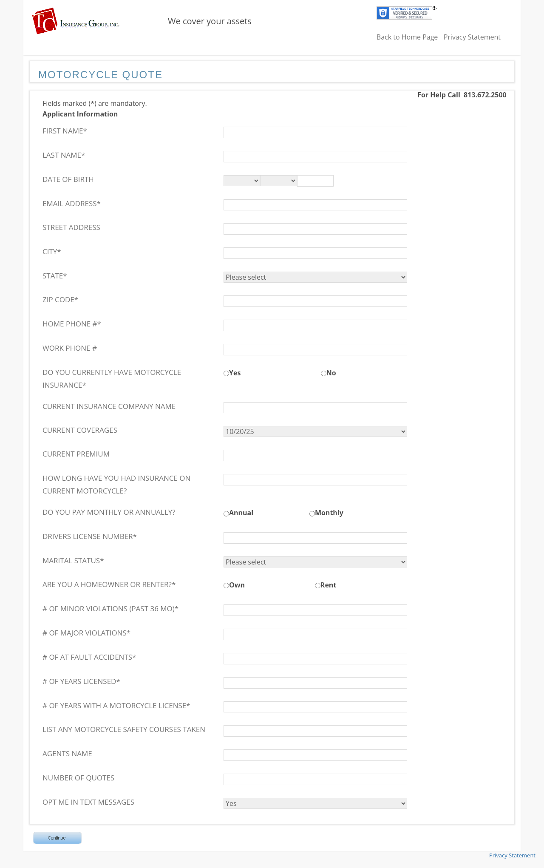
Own (237, 585)
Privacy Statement (472, 37)
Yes (235, 372)
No (331, 372)
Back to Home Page (407, 37)
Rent (328, 585)
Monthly (329, 512)
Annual (241, 512)
